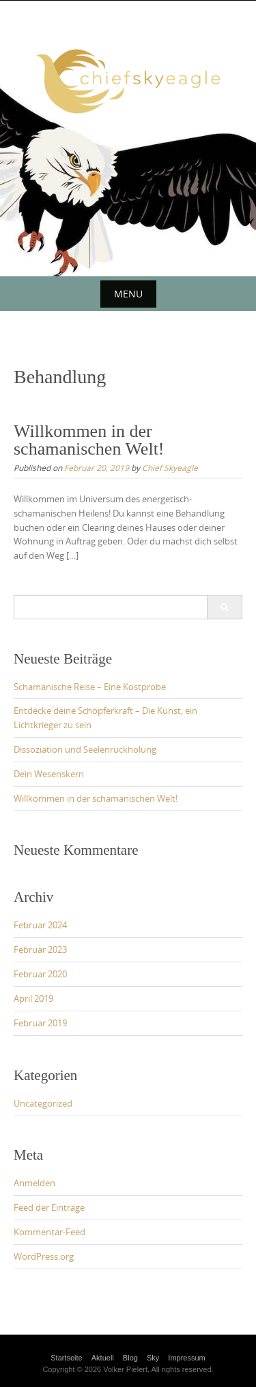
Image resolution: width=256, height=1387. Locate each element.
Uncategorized (43, 1103)
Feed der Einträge (49, 1207)
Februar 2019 (40, 1023)
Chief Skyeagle (170, 467)
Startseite (66, 1358)
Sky (153, 1358)
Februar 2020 (40, 974)
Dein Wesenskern (49, 774)
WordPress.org (44, 1256)
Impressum (186, 1358)
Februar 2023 (40, 949)
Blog (130, 1358)
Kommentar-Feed (49, 1232)
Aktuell (102, 1358)
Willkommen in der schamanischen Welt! (89, 440)
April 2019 (33, 998)
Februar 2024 (40, 925)
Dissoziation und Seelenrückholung (85, 749)
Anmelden (34, 1183)
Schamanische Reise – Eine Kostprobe (90, 687)
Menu (128, 293)
